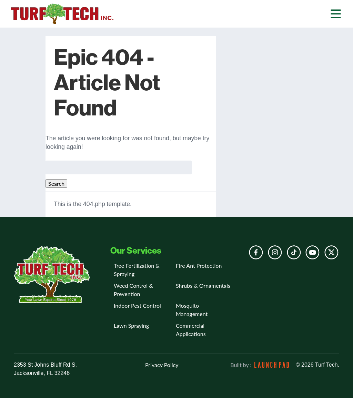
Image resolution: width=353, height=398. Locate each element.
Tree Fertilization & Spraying (137, 269)
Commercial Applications (191, 329)
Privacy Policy (162, 364)
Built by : (259, 364)
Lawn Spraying (131, 325)
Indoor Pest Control (137, 305)
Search (56, 183)
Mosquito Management (192, 309)
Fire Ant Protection (199, 265)
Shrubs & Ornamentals (203, 285)
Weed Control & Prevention (133, 289)
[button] (336, 13)
